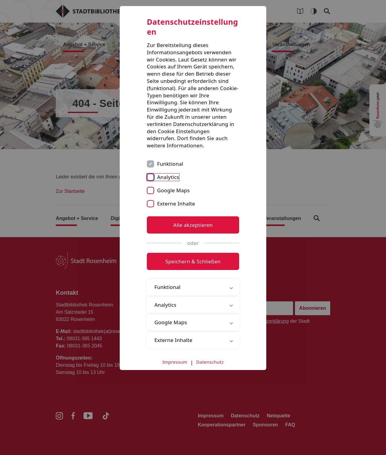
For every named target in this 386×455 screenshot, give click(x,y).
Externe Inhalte (176, 203)
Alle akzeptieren (193, 224)
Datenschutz (210, 362)
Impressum (175, 362)
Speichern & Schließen (192, 261)
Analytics (168, 177)
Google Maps (173, 190)
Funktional (170, 163)
